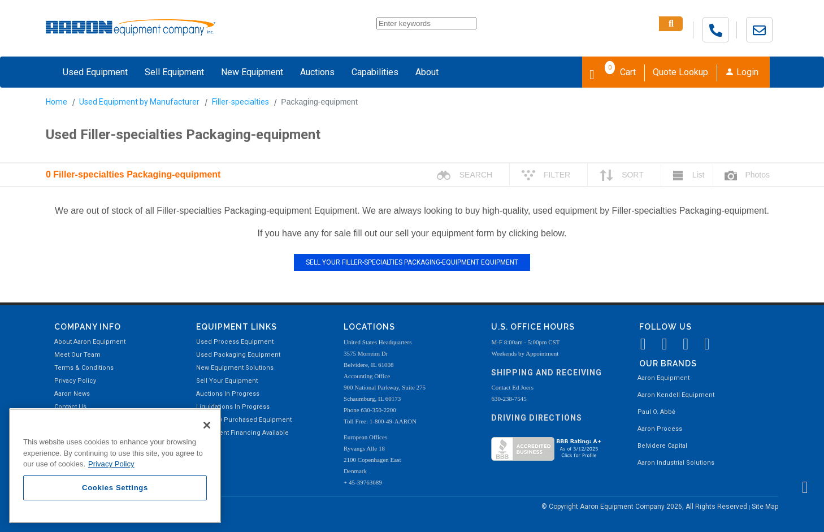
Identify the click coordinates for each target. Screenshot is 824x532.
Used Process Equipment (235, 341)
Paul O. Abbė (656, 412)
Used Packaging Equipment (238, 354)
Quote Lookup (680, 72)
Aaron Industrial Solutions (675, 462)
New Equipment (252, 72)
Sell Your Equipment (227, 380)
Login (741, 72)
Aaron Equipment (663, 378)
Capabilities (375, 72)
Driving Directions (536, 417)
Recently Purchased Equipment (244, 419)
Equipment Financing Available (242, 432)
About (427, 72)
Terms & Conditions (84, 367)
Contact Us (70, 406)
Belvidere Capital (662, 445)
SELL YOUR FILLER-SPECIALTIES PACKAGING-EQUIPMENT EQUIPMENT (412, 262)
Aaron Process (659, 428)
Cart (612, 71)
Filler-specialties (240, 101)
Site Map (765, 507)
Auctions (317, 72)
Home (56, 101)
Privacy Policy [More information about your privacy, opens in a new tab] (111, 464)
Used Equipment (95, 72)
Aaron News (72, 393)
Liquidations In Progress (233, 406)
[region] (115, 465)
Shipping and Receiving (546, 372)
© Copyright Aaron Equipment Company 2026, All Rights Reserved (645, 507)
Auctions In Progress (227, 393)
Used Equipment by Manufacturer (139, 101)
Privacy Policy (75, 380)
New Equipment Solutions (235, 367)
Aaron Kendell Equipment (675, 395)
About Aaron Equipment (89, 341)
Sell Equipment (174, 72)
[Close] (206, 425)
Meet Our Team (77, 354)
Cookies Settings (115, 487)
